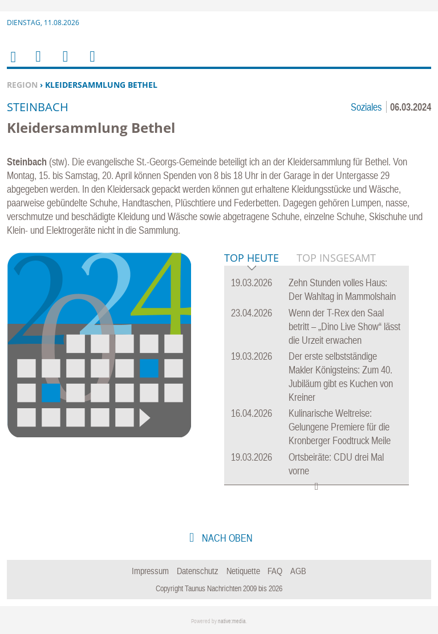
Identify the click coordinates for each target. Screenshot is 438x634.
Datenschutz (197, 571)
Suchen (63, 63)
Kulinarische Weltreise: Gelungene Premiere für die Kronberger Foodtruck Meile (340, 426)
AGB (298, 571)
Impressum (150, 571)
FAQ (274, 571)
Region (22, 84)
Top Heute (251, 259)
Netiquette (243, 571)
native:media (232, 621)
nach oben (226, 538)
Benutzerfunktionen (91, 63)
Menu (37, 63)
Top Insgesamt (336, 258)
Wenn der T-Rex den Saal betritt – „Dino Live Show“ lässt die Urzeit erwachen (344, 326)
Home (12, 64)
